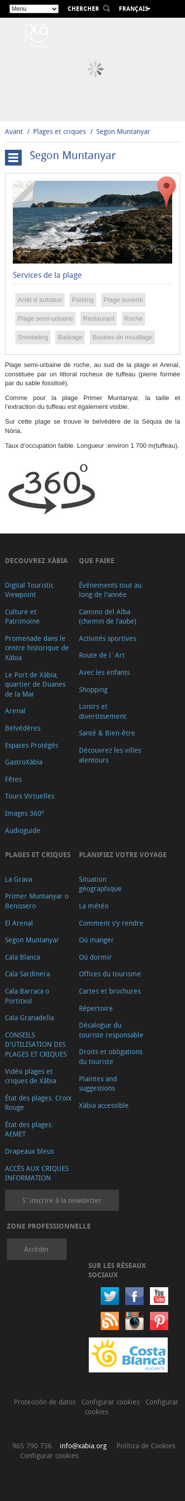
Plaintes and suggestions (98, 1083)
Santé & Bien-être (107, 732)
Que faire (96, 560)
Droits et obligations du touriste (111, 1056)
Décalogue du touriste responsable (111, 1029)
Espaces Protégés (31, 745)
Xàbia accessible (104, 1105)
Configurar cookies (111, 1401)
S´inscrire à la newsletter (62, 1200)
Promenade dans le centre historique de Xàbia (37, 648)
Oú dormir (95, 957)
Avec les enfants (104, 672)
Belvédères (22, 728)
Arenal (15, 710)
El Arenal (19, 923)
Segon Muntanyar (123, 131)
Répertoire (96, 1008)
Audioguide (22, 830)
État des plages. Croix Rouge (38, 1102)
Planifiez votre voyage (123, 854)
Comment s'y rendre (111, 923)
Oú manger (96, 939)
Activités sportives (107, 638)
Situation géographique (100, 884)
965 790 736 (32, 1445)
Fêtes (13, 779)
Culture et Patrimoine (22, 616)
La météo (94, 905)
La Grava (18, 879)
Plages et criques (59, 131)
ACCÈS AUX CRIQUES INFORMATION (37, 1173)
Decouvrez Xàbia (36, 560)
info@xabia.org (83, 1445)
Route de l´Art (102, 655)
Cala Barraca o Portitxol (27, 995)
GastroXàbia (23, 762)
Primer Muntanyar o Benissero (37, 900)
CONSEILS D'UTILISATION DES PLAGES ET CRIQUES (36, 1044)
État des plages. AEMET (29, 1129)
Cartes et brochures (110, 991)
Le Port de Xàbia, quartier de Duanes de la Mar (35, 684)
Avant (14, 131)
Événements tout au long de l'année (110, 590)
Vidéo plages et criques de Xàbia (30, 1076)
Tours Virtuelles (29, 796)
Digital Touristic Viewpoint (29, 590)
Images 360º (24, 813)
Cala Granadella (29, 1017)
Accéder (36, 1249)
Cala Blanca (22, 957)
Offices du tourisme (110, 973)
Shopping (93, 689)
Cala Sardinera (27, 973)
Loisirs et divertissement (102, 711)
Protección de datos (45, 1401)
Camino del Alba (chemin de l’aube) (107, 616)
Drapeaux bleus (29, 1151)
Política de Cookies (145, 1445)
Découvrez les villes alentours (110, 755)
